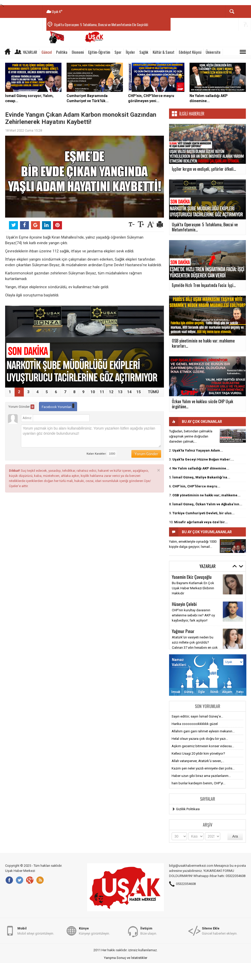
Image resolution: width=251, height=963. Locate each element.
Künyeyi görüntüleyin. (94, 930)
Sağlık (143, 52)
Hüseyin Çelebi (184, 604)
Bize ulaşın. (148, 930)
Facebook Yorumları (58, 406)
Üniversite (213, 52)
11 (102, 392)
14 (129, 392)
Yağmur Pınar (183, 631)
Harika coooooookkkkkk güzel (195, 724)
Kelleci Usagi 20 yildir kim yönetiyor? (198, 753)
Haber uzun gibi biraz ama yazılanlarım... (201, 776)
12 (111, 392)
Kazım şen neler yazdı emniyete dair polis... (203, 768)
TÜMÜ (153, 392)
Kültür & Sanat (163, 52)
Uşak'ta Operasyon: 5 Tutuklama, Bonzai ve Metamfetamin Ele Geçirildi (101, 24)
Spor (117, 52)
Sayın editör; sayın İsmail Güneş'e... (197, 716)
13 (120, 392)
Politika (61, 52)
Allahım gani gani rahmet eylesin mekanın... (203, 731)
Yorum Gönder (21, 406)
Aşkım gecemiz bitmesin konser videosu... (203, 746)
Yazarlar (30, 52)
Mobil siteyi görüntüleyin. (35, 930)
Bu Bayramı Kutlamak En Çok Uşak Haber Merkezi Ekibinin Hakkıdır (193, 588)
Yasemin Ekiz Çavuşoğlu (192, 576)
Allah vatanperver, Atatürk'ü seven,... (198, 761)
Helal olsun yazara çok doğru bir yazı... (200, 739)
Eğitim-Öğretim (99, 52)
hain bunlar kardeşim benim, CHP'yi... (198, 783)
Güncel (46, 52)
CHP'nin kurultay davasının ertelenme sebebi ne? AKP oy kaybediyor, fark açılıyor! (193, 615)
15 (138, 392)
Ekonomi (78, 52)
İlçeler (130, 52)
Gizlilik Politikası (188, 809)
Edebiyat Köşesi (190, 52)
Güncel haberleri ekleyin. (219, 930)
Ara (235, 836)
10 (92, 392)
